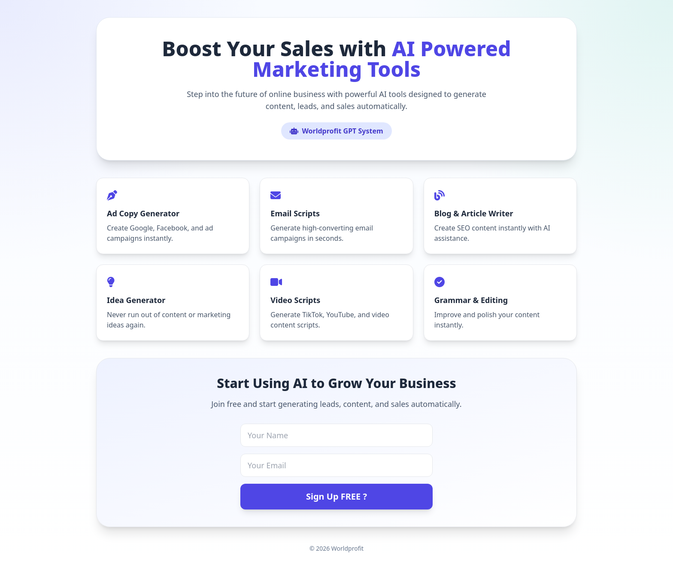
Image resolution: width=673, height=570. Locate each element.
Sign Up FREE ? (336, 496)
